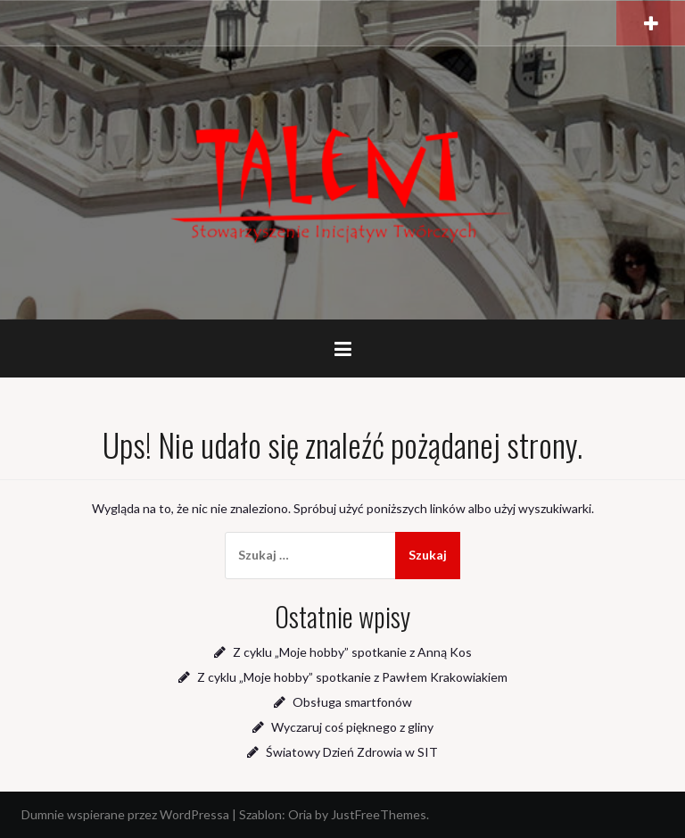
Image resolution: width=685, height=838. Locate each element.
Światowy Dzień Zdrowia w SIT (352, 751)
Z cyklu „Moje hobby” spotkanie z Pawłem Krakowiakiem (352, 677)
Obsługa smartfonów (352, 701)
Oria (300, 814)
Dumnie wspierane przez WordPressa (125, 814)
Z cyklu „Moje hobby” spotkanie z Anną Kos (352, 652)
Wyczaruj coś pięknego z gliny (352, 726)
